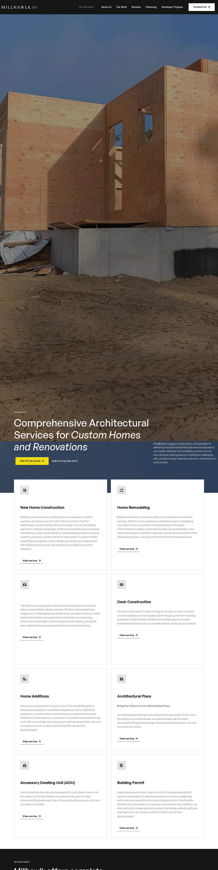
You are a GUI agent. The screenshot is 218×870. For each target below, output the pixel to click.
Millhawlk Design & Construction (174, 443)
